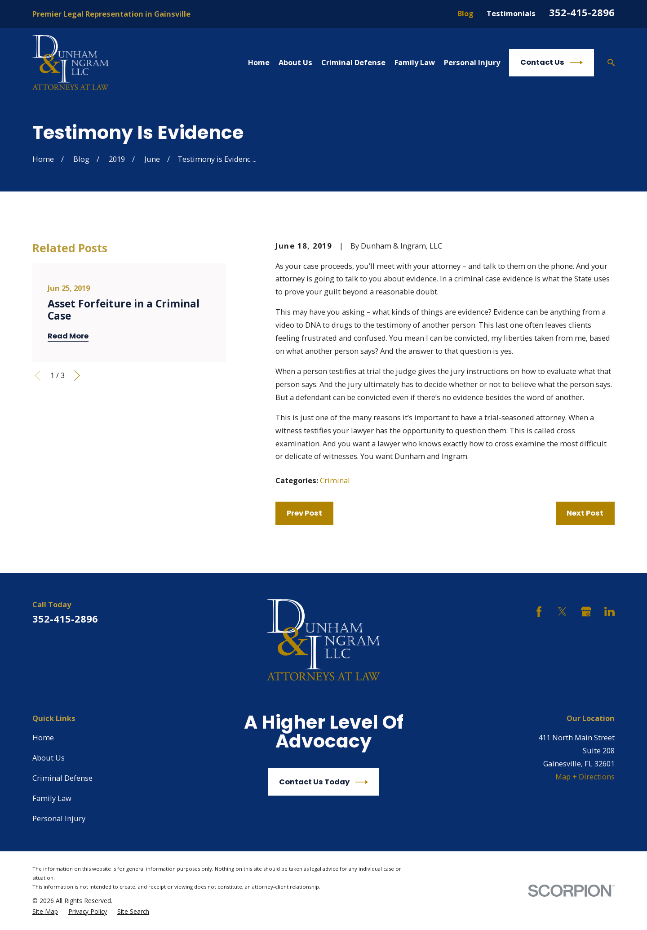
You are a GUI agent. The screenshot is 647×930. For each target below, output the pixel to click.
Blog (465, 13)
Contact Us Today (323, 782)
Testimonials (511, 13)
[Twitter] (562, 611)
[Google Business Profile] (586, 611)
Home (43, 737)
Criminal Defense (62, 778)
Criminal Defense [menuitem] (353, 62)
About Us (48, 757)
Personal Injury (58, 818)
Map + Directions (585, 776)
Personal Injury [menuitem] (472, 62)
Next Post (585, 513)
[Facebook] (539, 611)
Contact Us (551, 62)
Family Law (51, 798)
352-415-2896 (582, 12)
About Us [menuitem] (295, 62)
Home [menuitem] (259, 62)
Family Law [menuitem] (414, 62)
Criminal (335, 480)
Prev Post (304, 513)
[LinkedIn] (609, 611)
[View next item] (77, 375)
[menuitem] (45, 911)
